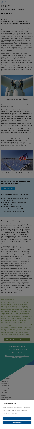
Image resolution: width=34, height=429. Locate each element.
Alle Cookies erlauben (17, 422)
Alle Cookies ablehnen (17, 418)
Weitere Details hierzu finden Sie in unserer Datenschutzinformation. (14, 415)
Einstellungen (17, 425)
